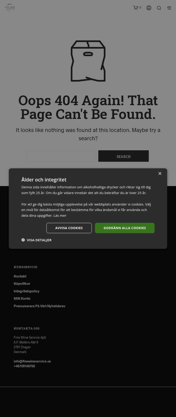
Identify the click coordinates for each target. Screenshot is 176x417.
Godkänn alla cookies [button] (125, 228)
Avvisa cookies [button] (69, 228)
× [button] (160, 174)
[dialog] (88, 208)
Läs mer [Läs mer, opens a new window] (60, 215)
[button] (36, 240)
